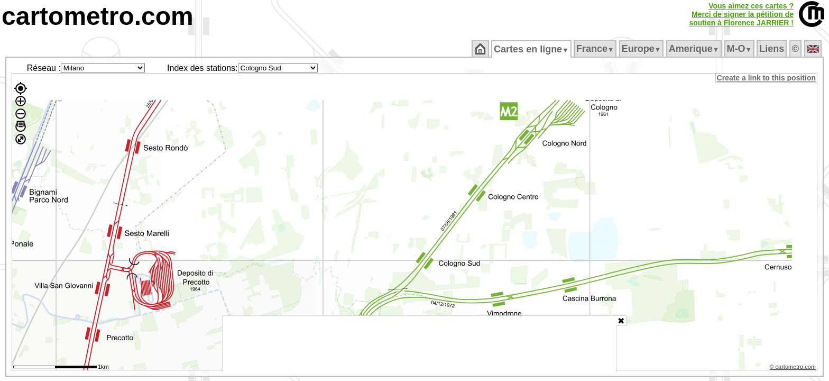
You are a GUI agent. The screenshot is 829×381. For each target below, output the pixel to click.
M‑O (739, 48)
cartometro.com (98, 16)
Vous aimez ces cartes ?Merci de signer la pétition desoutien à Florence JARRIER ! (741, 14)
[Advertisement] (419, 344)
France (595, 48)
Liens (772, 48)
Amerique (694, 48)
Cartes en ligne (532, 49)
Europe (641, 48)
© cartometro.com (793, 368)
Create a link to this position (766, 78)
